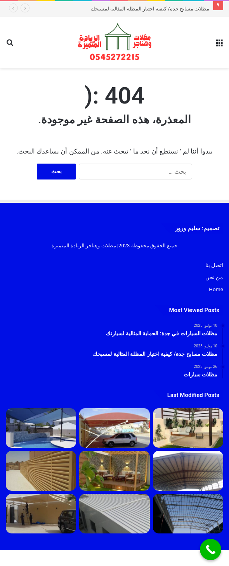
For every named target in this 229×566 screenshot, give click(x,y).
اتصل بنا (214, 265)
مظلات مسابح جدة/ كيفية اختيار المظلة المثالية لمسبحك (150, 9)
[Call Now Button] (210, 549)
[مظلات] (114, 470)
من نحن (214, 277)
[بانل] (114, 513)
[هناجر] (188, 513)
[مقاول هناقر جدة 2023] (188, 470)
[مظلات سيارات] (41, 513)
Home (216, 289)
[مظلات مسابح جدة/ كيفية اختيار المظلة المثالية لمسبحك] (41, 428)
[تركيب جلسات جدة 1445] (188, 428)
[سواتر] (41, 470)
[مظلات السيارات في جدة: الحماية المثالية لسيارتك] (114, 428)
